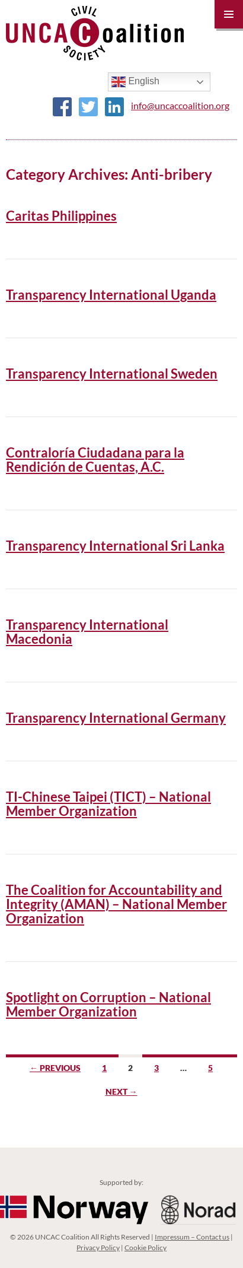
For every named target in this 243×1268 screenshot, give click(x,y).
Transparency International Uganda (111, 295)
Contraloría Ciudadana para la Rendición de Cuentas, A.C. (95, 459)
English (135, 82)
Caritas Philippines (61, 216)
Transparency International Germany (116, 718)
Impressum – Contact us (192, 1236)
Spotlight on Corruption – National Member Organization (108, 1004)
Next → (121, 1091)
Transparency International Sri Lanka (115, 546)
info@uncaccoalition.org (180, 105)
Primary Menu (229, 14)
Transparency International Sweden (112, 374)
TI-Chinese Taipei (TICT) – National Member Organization (108, 804)
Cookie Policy (145, 1247)
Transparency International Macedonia (87, 631)
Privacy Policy (98, 1247)
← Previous (55, 1068)
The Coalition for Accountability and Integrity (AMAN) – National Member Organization (116, 904)
